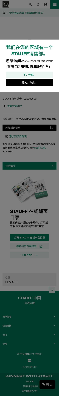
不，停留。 (29, 74)
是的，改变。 (29, 82)
